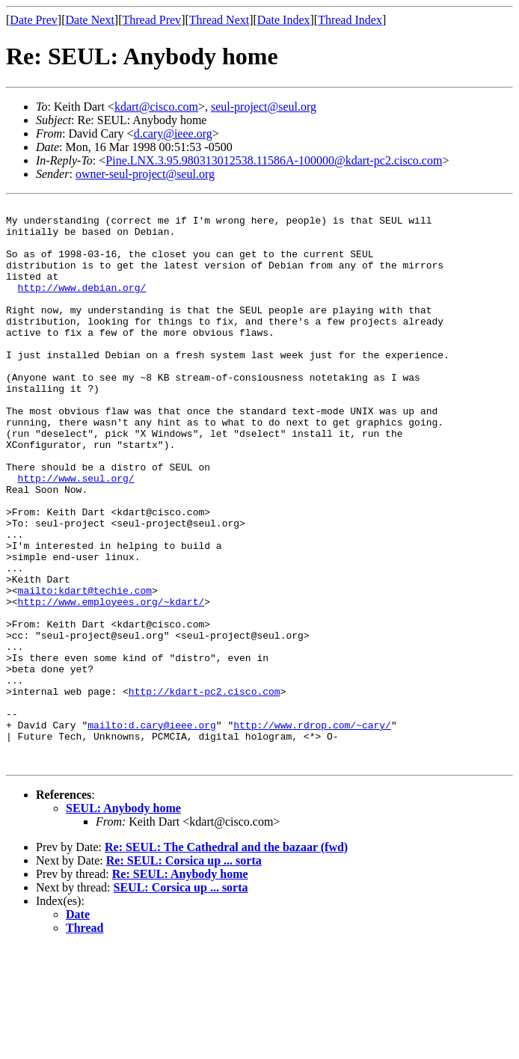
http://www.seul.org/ (76, 534)
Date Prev (34, 19)
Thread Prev (151, 19)
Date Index (283, 19)
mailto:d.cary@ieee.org (151, 830)
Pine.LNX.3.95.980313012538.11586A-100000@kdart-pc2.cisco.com (273, 160)
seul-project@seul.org (263, 106)
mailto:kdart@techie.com (85, 668)
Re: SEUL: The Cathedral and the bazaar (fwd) (226, 959)
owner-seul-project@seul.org (145, 174)
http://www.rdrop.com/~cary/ (312, 830)
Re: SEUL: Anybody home (180, 986)
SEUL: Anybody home (123, 920)
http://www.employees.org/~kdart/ (111, 682)
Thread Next (219, 19)
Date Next (90, 19)
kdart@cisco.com (156, 106)
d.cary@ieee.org (173, 133)
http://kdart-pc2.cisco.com (204, 789)
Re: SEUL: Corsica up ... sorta (184, 972)
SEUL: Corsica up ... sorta (181, 999)
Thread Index (350, 19)
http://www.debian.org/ (82, 305)
